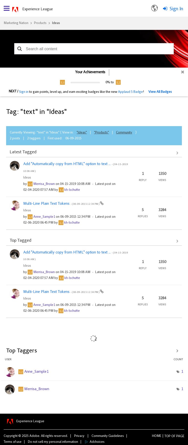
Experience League (37, 9)
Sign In (176, 9)
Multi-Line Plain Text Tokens (61, 204)
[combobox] (94, 48)
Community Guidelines (108, 436)
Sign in (23, 92)
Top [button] (167, 436)
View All (94, 152)
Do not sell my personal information (53, 442)
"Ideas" (82, 132)
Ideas (56, 23)
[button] (19, 48)
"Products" (101, 132)
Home (156, 436)
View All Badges (160, 92)
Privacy (79, 436)
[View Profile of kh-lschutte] (72, 190)
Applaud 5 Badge (130, 92)
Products (40, 23)
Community (124, 132)
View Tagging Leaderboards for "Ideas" (94, 351)
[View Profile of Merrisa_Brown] (44, 184)
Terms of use (13, 442)
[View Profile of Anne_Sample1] (44, 217)
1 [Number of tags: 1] (182, 372)
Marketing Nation (16, 23)
